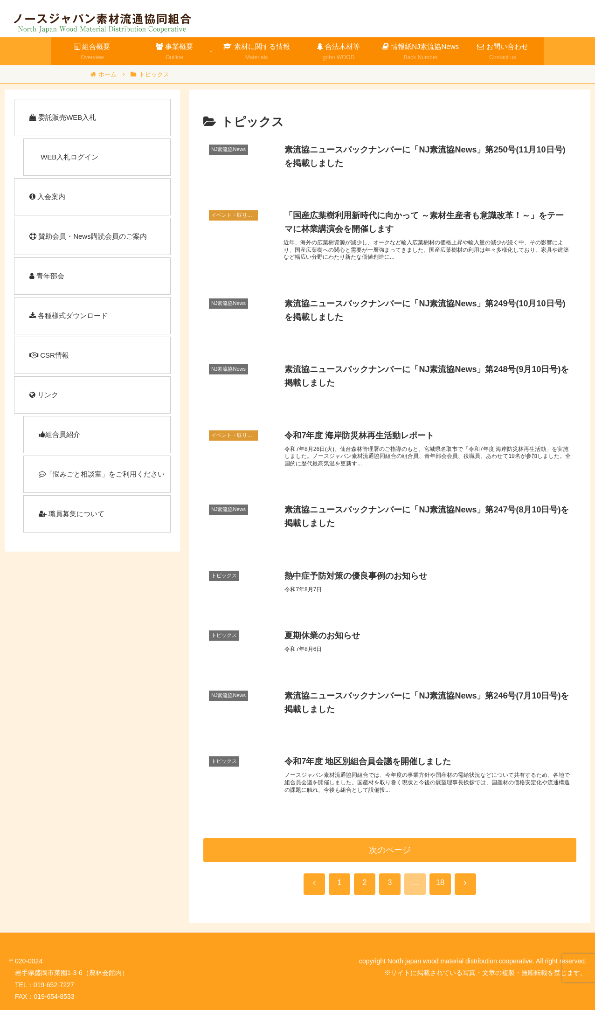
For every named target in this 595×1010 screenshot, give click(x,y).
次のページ (390, 850)
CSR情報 (49, 355)
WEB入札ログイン (68, 157)
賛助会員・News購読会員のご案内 (88, 236)
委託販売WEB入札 (62, 117)
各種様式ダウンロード (68, 315)
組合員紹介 (59, 434)
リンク (43, 395)
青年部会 (46, 276)
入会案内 (47, 197)
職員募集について (71, 514)
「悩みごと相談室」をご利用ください (102, 474)
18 (440, 882)
